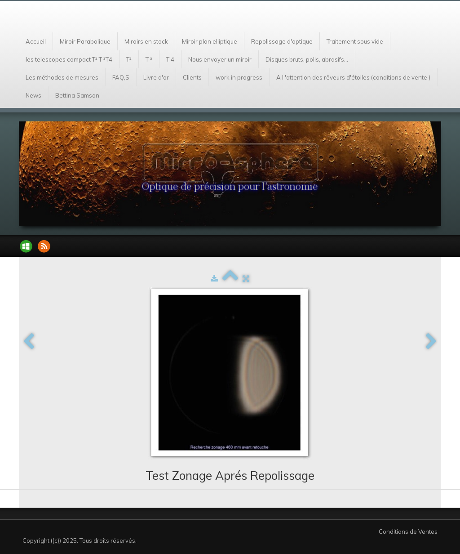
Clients (192, 77)
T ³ (149, 59)
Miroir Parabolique (85, 41)
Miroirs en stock (146, 41)
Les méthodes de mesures (62, 77)
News (33, 95)
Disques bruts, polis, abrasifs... (306, 59)
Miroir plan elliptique (209, 41)
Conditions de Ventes (408, 531)
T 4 (170, 59)
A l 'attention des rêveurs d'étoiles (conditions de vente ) (353, 77)
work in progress (239, 77)
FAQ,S (120, 77)
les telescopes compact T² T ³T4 (69, 59)
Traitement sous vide (355, 41)
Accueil (36, 41)
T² (129, 59)
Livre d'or (156, 77)
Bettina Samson (77, 95)
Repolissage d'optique (282, 41)
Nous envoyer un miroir (220, 59)
